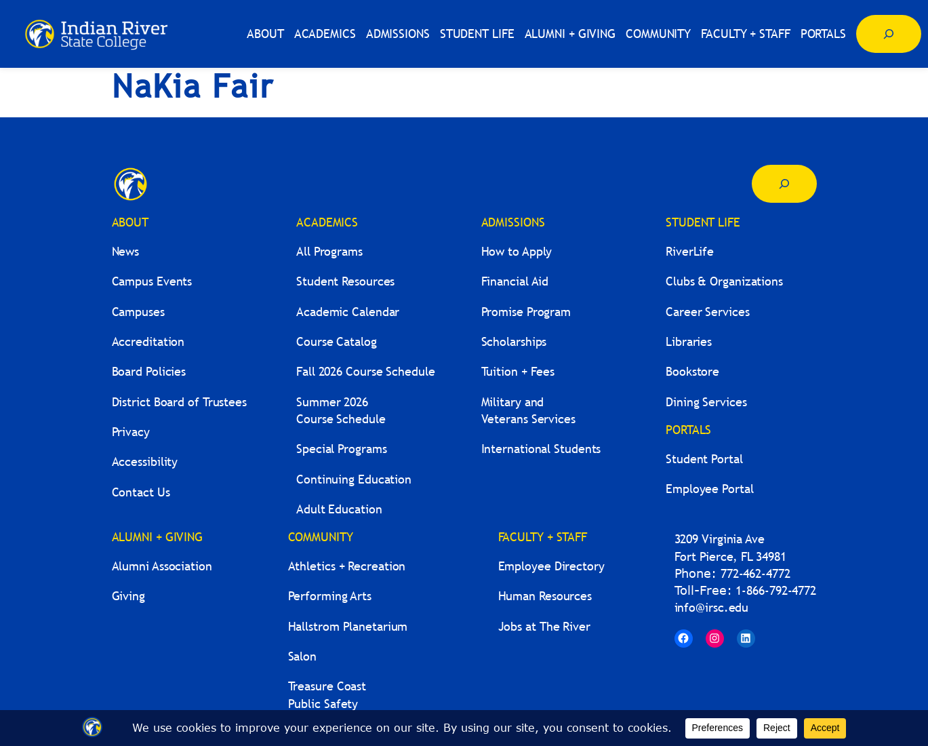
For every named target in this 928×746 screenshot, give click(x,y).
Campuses (138, 311)
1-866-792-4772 (775, 590)
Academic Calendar (347, 311)
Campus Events (152, 281)
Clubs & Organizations (724, 281)
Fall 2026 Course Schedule (365, 371)
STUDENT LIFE (703, 222)
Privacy (131, 431)
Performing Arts (330, 596)
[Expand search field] (888, 34)
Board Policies (149, 371)
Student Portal (704, 459)
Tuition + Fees (518, 371)
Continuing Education (353, 479)
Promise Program (526, 311)
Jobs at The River (544, 626)
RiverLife (690, 251)
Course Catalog (336, 341)
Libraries (689, 341)
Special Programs (341, 448)
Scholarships (514, 341)
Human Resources (545, 596)
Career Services (708, 311)
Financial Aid (515, 281)
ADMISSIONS (513, 222)
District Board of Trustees (179, 402)
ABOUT (130, 222)
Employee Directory (551, 566)
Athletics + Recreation (347, 566)
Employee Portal (710, 488)
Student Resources (345, 281)
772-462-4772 (755, 573)
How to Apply (516, 251)
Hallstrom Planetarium (348, 626)
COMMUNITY (320, 537)
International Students (541, 448)
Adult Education (339, 509)
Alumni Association (162, 566)
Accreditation (148, 341)
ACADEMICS (327, 222)
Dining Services (706, 402)
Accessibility (145, 461)
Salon (302, 656)
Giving (128, 596)
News (126, 251)
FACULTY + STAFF (543, 537)
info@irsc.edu (711, 607)
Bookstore (692, 371)
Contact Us (141, 492)
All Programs (329, 251)
